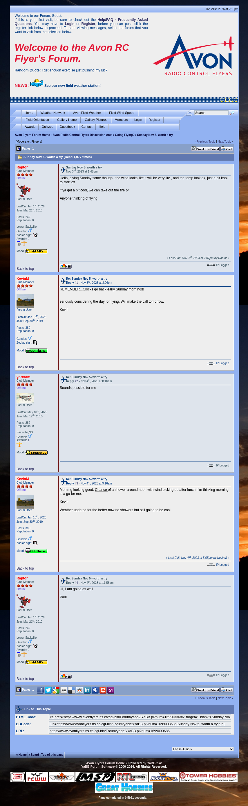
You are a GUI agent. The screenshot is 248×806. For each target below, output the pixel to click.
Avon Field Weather (87, 113)
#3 (76, 483)
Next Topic (224, 141)
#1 (76, 282)
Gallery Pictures (96, 120)
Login (138, 120)
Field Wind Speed (121, 113)
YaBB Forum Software (98, 766)
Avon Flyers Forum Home (32, 135)
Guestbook (67, 127)
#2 (76, 381)
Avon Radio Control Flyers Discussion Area (83, 135)
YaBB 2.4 (154, 763)
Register (154, 120)
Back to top (25, 269)
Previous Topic (205, 141)
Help (102, 127)
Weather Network (53, 113)
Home (29, 113)
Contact (87, 127)
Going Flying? (125, 135)
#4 (76, 582)
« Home (21, 754)
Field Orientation (37, 120)
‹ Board (34, 754)
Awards (30, 127)
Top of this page (52, 754)
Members (121, 120)
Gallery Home (66, 120)
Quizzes (47, 127)
